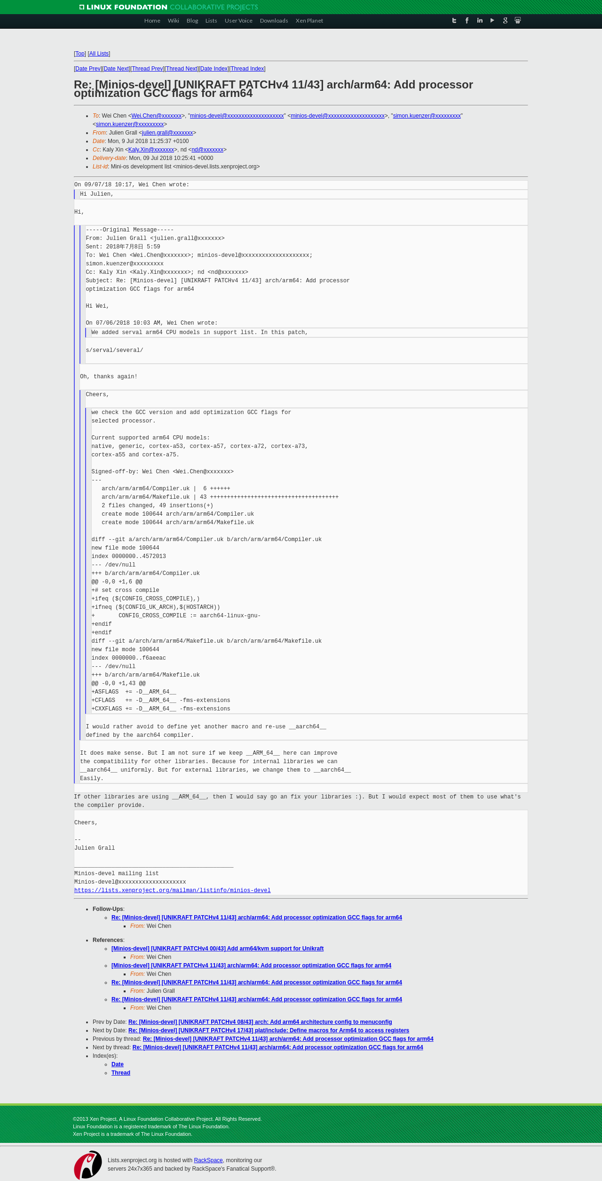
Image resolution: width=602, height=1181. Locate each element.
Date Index (214, 68)
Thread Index (247, 68)
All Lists (99, 53)
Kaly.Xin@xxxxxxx (151, 149)
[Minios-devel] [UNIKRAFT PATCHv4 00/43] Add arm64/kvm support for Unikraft (217, 948)
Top (79, 53)
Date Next (115, 68)
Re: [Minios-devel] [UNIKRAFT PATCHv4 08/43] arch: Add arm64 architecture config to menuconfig (260, 1022)
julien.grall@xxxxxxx (167, 132)
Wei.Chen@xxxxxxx (156, 115)
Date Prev (87, 68)
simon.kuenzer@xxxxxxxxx (427, 115)
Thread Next (181, 68)
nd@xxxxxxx (207, 149)
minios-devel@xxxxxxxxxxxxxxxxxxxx (237, 115)
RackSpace (208, 1160)
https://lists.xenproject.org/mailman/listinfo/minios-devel (172, 890)
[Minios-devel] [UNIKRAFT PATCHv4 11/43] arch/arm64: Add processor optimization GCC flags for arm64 (251, 965)
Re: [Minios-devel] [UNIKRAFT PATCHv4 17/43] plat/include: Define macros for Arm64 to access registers (268, 1030)
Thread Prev (147, 68)
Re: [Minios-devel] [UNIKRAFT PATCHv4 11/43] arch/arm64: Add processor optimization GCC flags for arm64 (256, 917)
